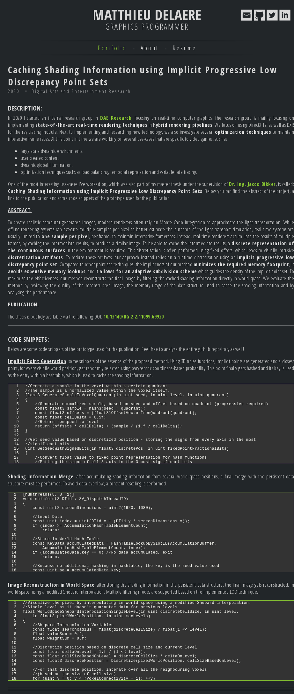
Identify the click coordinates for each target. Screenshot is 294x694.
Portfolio (112, 48)
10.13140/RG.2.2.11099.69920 (133, 316)
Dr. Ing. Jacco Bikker (252, 184)
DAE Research (115, 117)
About (150, 48)
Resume (184, 48)
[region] (151, 424)
